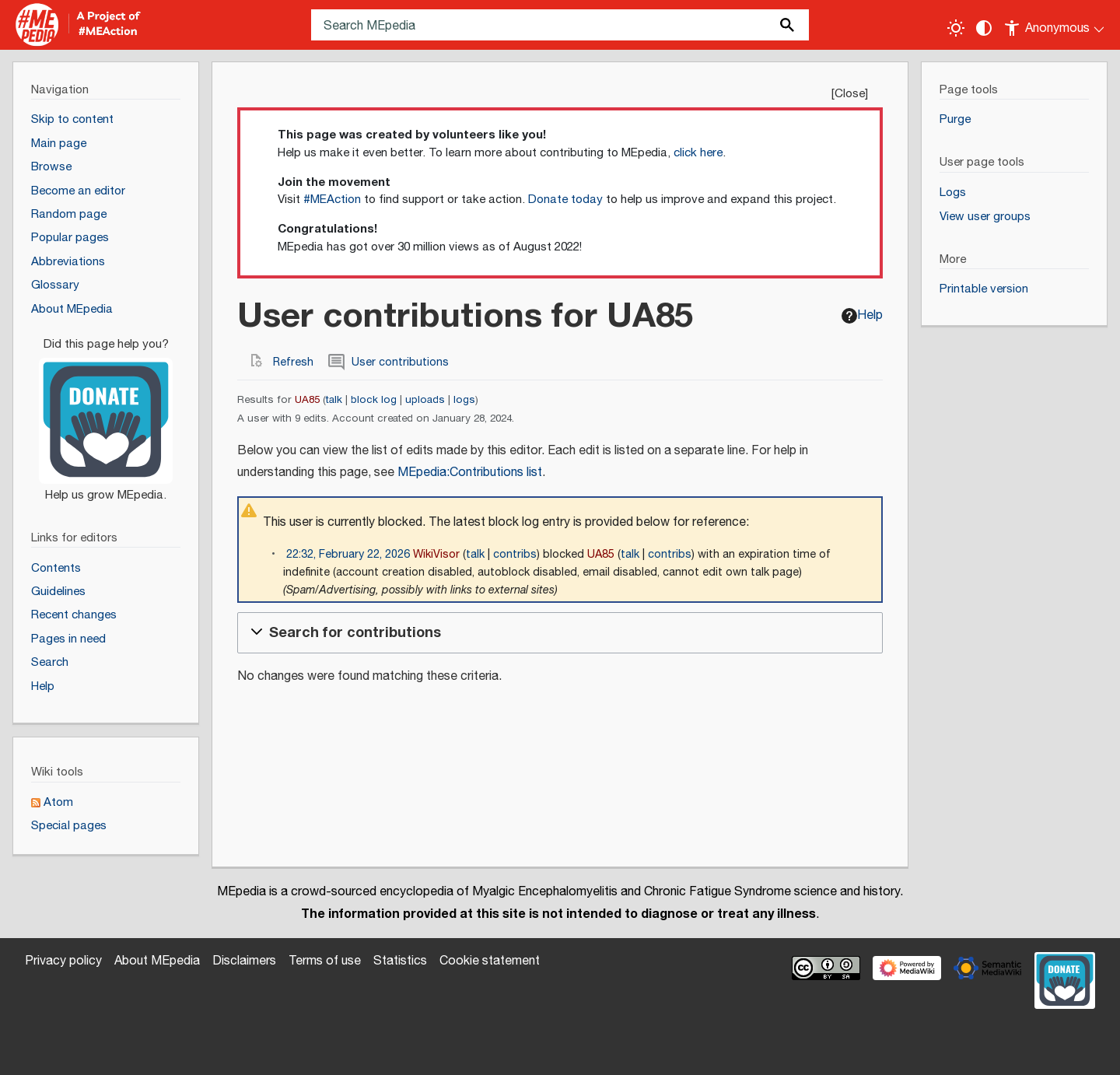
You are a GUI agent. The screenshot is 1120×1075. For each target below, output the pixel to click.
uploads (425, 400)
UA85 (307, 400)
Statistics (400, 961)
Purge (955, 119)
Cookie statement (489, 961)
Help (862, 315)
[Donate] (105, 413)
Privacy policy (63, 961)
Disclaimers (244, 961)
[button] (560, 632)
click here (698, 153)
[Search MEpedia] (560, 24)
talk (334, 400)
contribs (515, 554)
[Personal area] (1055, 25)
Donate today (565, 199)
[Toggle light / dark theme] (956, 28)
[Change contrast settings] (984, 28)
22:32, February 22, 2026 (348, 554)
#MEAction (332, 199)
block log (374, 400)
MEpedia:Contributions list (469, 472)
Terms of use (325, 961)
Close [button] (850, 94)
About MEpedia (157, 961)
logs (464, 400)
